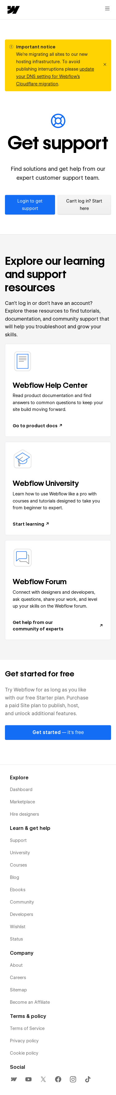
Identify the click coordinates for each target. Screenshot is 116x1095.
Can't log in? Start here (84, 205)
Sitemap (18, 989)
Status (16, 939)
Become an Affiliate (30, 1002)
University (20, 852)
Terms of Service (27, 1028)
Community (22, 902)
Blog (14, 877)
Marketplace (22, 801)
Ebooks (17, 889)
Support (18, 840)
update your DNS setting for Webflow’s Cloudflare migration (55, 76)
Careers (18, 977)
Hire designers (24, 814)
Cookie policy (24, 1053)
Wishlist (17, 926)
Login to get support (29, 205)
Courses (18, 865)
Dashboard (21, 789)
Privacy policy (24, 1040)
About (16, 965)
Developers (21, 914)
